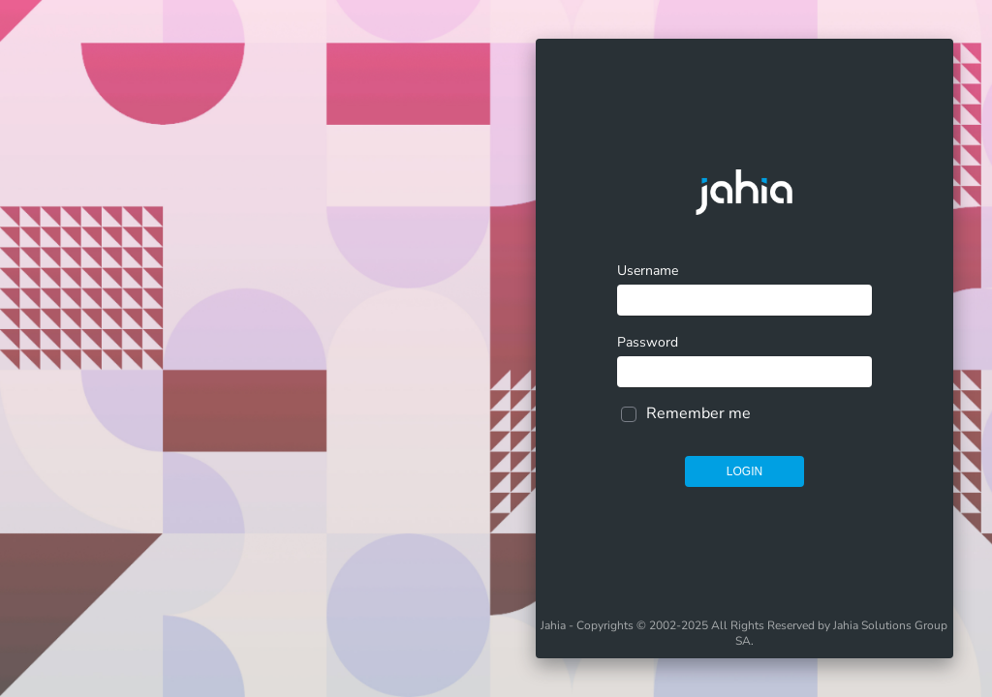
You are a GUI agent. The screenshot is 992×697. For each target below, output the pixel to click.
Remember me (698, 413)
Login (744, 471)
